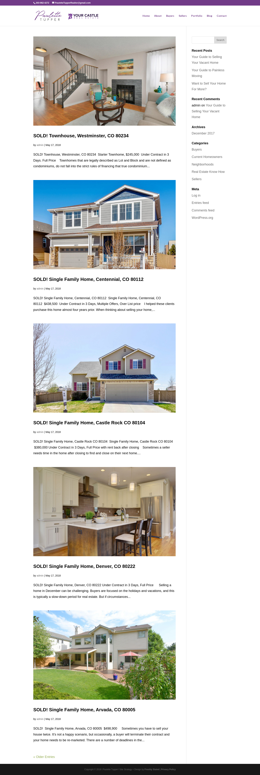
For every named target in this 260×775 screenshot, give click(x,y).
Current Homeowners (207, 157)
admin (40, 145)
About (158, 16)
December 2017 (203, 133)
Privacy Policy (168, 769)
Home (146, 16)
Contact (222, 16)
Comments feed (203, 210)
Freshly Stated (152, 769)
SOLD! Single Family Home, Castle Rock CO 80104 (89, 422)
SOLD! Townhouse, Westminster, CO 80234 (81, 135)
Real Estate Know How (208, 172)
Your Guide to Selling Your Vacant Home (208, 111)
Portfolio (196, 16)
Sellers (183, 16)
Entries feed (200, 203)
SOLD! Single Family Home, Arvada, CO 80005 (84, 709)
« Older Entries (44, 757)
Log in (196, 195)
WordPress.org (202, 218)
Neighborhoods (203, 164)
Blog (209, 16)
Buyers (170, 16)
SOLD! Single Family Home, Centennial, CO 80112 (88, 279)
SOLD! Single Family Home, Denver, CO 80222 (84, 566)
